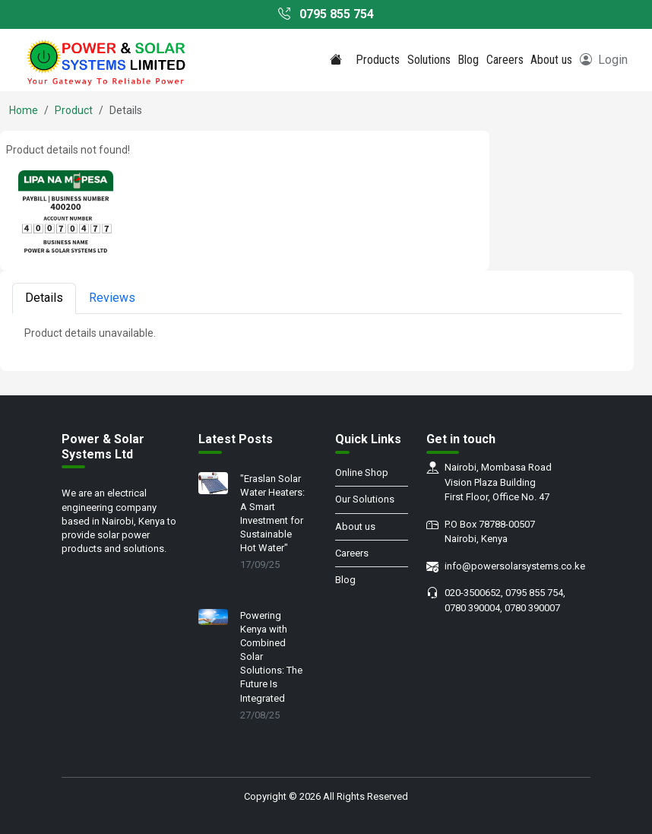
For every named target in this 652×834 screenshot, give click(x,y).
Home (23, 110)
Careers (505, 59)
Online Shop (361, 472)
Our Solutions (364, 499)
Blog (468, 59)
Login (604, 59)
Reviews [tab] (112, 297)
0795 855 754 (326, 14)
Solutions (429, 59)
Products (378, 59)
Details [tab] (44, 297)
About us (551, 59)
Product (74, 110)
